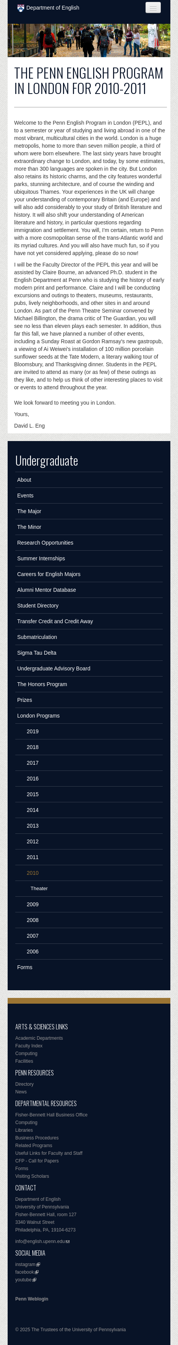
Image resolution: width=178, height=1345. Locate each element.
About (24, 480)
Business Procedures (36, 1138)
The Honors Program (42, 684)
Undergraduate (46, 460)
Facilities (24, 1061)
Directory (24, 1084)
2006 (33, 951)
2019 (33, 731)
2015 (33, 794)
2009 (33, 904)
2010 (33, 873)
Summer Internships (41, 558)
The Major (29, 511)
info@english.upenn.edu (40, 1241)
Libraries (24, 1130)
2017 (33, 763)
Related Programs (33, 1145)
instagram (25, 1264)
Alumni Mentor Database (46, 590)
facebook (24, 1272)
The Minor (29, 527)
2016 (33, 778)
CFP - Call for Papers (37, 1161)
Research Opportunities (45, 543)
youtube (23, 1279)
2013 (33, 826)
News (21, 1092)
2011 (33, 857)
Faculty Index (28, 1046)
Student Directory (37, 606)
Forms (24, 967)
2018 (33, 747)
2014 (33, 810)
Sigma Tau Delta (36, 653)
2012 (33, 841)
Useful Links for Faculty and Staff (49, 1153)
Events (25, 495)
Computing (26, 1053)
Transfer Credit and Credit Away (55, 621)
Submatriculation (37, 637)
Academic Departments (39, 1038)
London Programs (38, 716)
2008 (33, 920)
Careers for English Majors (49, 574)
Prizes (24, 700)
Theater (39, 888)
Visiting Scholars (32, 1176)
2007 (33, 936)
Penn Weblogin (31, 1299)
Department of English (48, 8)
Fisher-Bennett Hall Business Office (51, 1115)
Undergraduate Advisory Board (53, 668)
